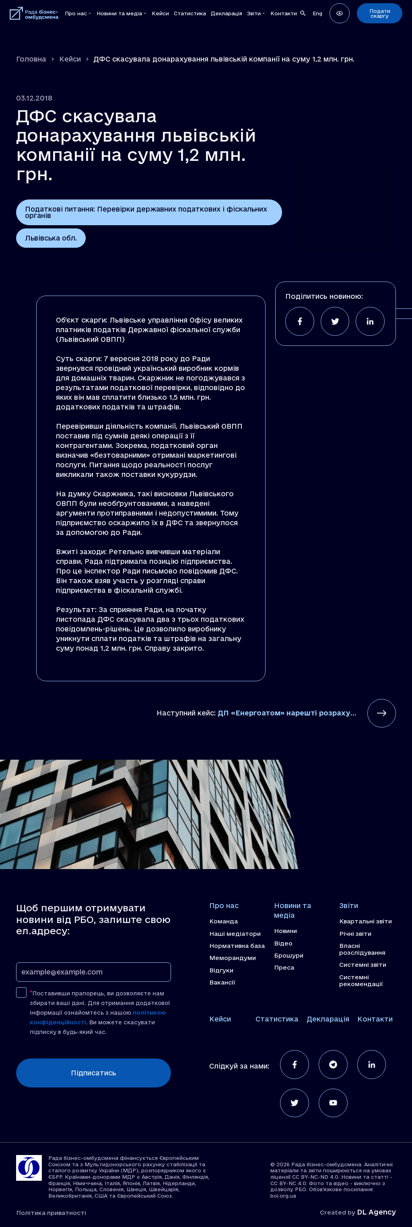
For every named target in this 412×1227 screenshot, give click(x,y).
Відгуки (221, 969)
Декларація (328, 1017)
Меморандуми (232, 957)
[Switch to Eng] (317, 13)
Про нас (224, 906)
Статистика (277, 1017)
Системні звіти (363, 964)
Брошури (289, 955)
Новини (286, 931)
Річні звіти (355, 934)
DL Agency (376, 1211)
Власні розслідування (362, 949)
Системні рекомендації (361, 980)
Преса (284, 967)
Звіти (348, 906)
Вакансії (222, 981)
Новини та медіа (292, 911)
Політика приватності (51, 1211)
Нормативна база (237, 945)
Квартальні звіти (366, 922)
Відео (283, 943)
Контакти (375, 1017)
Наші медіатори (235, 934)
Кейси (70, 59)
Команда (223, 922)
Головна (31, 59)
